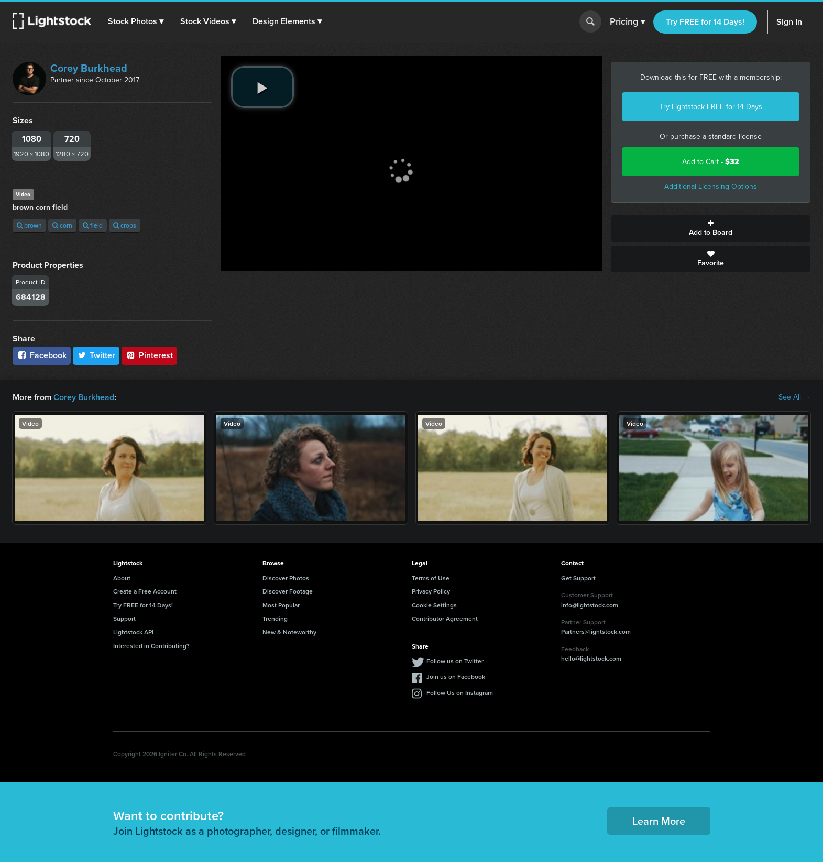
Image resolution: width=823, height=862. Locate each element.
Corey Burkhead (88, 68)
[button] (135, 21)
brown (29, 225)
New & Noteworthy (289, 632)
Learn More (658, 820)
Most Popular (281, 604)
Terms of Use (430, 578)
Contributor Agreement (445, 618)
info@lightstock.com (589, 604)
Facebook (42, 355)
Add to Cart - (710, 161)
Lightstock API (133, 632)
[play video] (262, 87)
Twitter (96, 355)
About (121, 578)
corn (62, 225)
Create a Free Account (145, 591)
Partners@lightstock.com (596, 631)
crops (124, 225)
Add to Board (710, 229)
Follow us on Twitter (455, 660)
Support (124, 618)
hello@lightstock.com (591, 658)
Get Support (578, 578)
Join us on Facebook (455, 676)
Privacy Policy (431, 591)
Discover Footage (287, 591)
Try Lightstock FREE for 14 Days (711, 106)
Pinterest (149, 355)
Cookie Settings (434, 604)
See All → (794, 397)
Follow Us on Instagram (459, 692)
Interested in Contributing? (151, 645)
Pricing (627, 22)
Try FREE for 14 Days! (705, 22)
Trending (275, 618)
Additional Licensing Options (710, 186)
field (93, 225)
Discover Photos (285, 578)
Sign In (789, 22)
